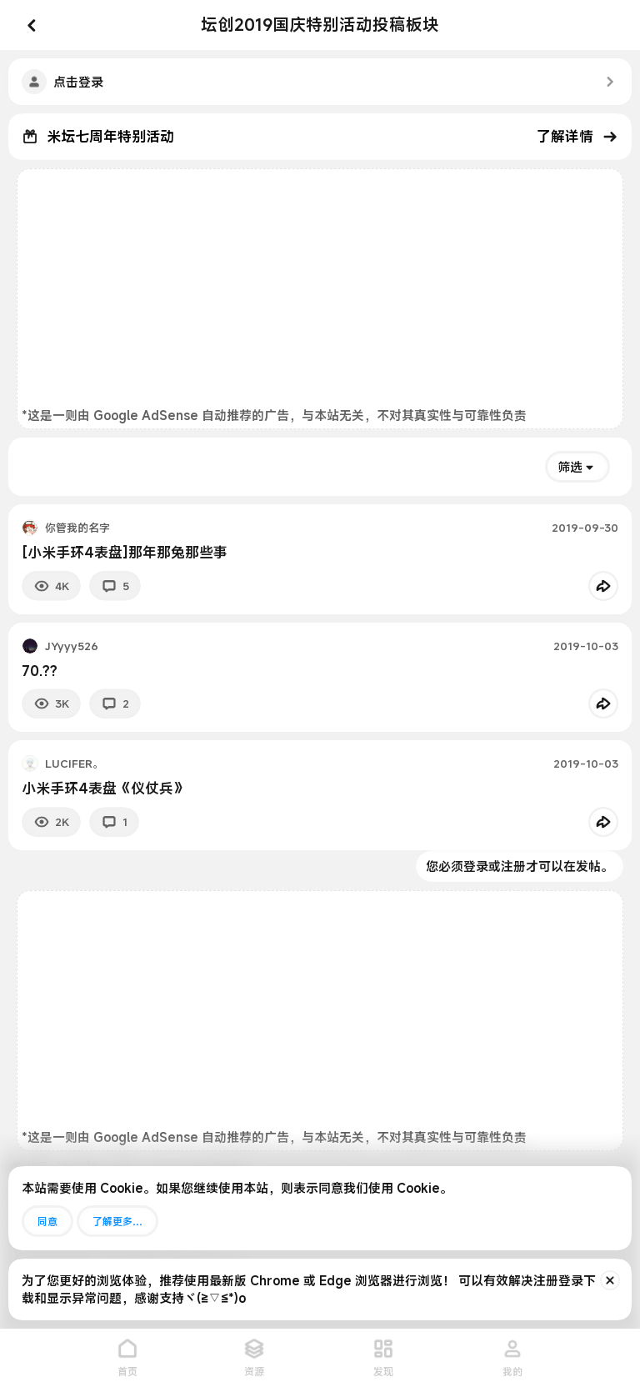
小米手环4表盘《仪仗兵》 (105, 788)
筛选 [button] (570, 466)
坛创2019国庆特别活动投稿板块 (320, 24)
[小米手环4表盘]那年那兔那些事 (125, 552)
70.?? (40, 670)
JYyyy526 (71, 645)
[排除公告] (610, 1280)
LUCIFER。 (74, 763)
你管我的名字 (77, 527)
